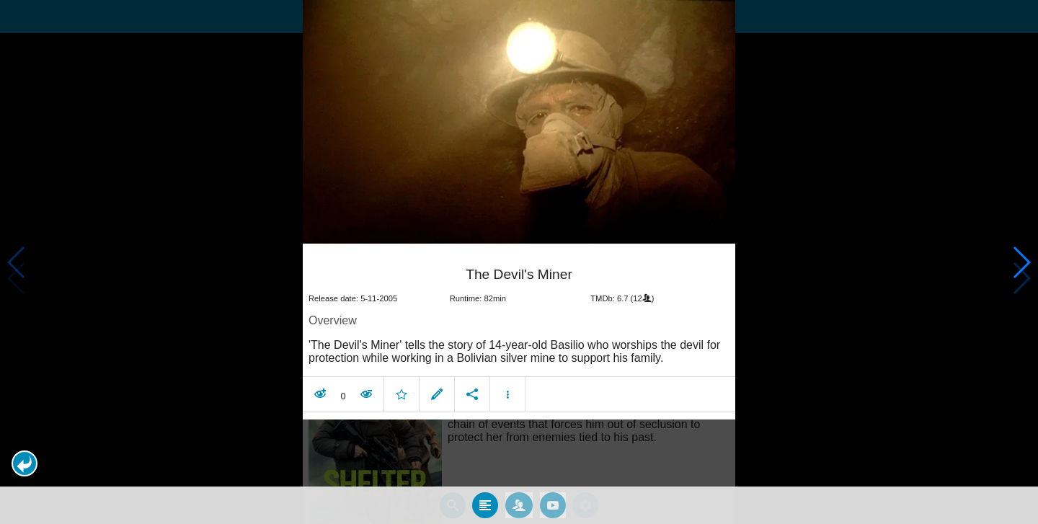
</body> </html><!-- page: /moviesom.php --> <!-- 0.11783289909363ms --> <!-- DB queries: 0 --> (519, 262)
